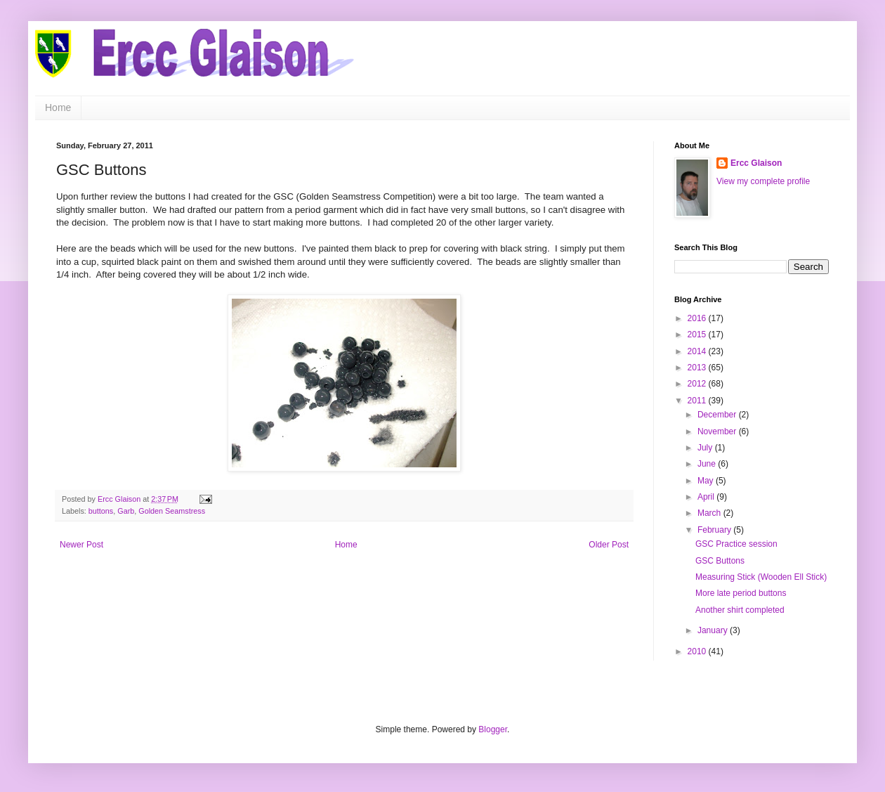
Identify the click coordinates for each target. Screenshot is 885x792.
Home (58, 107)
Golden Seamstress (171, 511)
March (710, 513)
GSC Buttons (720, 561)
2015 (698, 334)
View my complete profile (763, 181)
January (713, 630)
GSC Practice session (736, 544)
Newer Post (81, 545)
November (718, 431)
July (706, 448)
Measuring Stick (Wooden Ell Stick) (761, 577)
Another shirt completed (740, 610)
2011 (698, 400)
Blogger (492, 729)
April (706, 497)
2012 (698, 384)
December (718, 415)
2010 (698, 651)
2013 (698, 367)
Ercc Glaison (756, 163)
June (707, 464)
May (706, 481)
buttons (100, 511)
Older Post (609, 545)
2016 (698, 318)
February (715, 530)
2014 (698, 351)
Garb (125, 511)
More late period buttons (740, 593)
